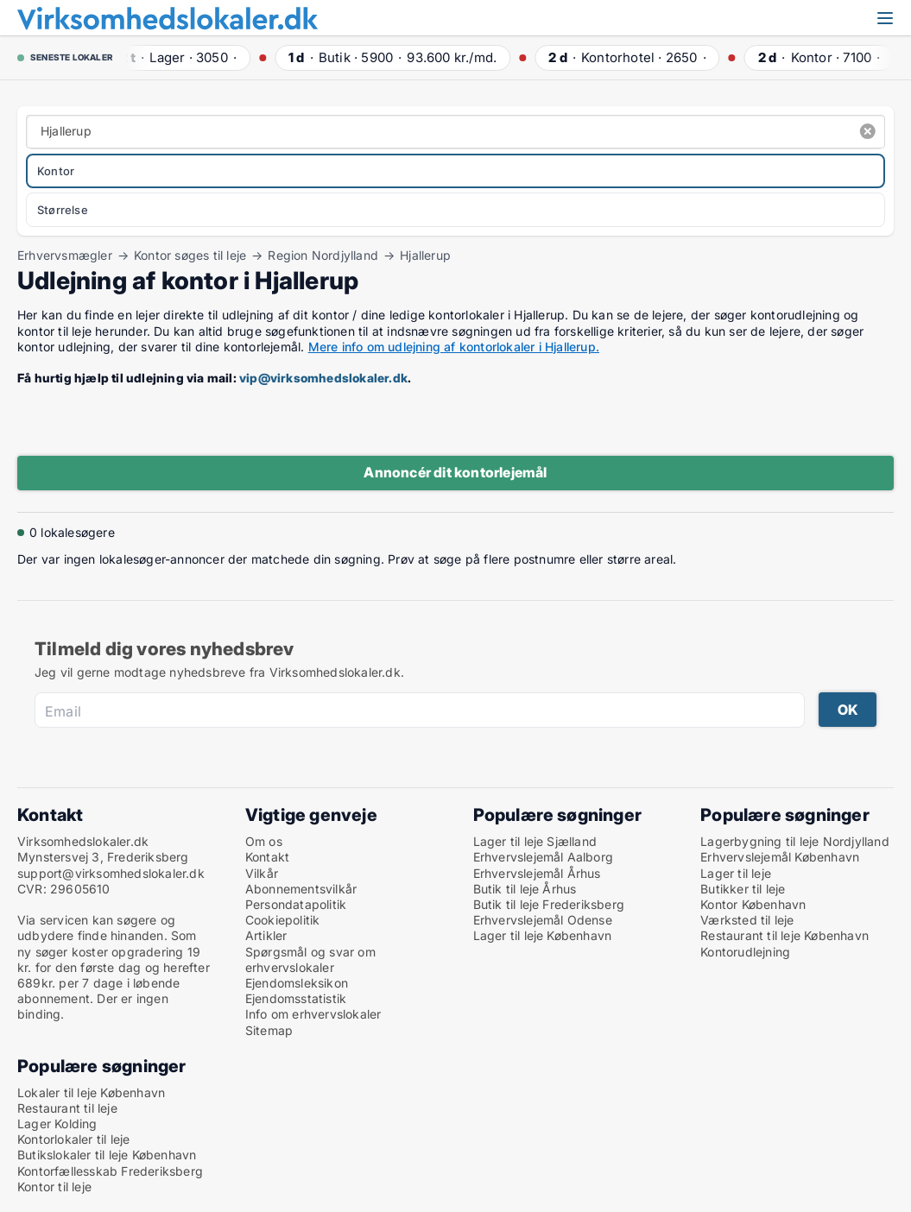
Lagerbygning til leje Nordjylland (794, 841)
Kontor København (753, 904)
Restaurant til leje (67, 1108)
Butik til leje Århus (525, 888)
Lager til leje (735, 873)
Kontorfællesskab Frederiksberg (110, 1171)
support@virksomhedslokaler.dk (111, 873)
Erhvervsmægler (64, 255)
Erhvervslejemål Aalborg (543, 856)
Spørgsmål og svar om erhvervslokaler (310, 959)
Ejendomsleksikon (296, 982)
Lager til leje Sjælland (535, 841)
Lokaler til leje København (91, 1092)
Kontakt (267, 856)
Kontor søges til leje (190, 255)
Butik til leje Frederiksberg (549, 904)
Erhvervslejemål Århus (537, 873)
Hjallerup (425, 255)
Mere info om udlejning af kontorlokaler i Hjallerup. (453, 346)
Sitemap (269, 1030)
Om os (263, 841)
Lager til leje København (542, 935)
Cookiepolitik (282, 919)
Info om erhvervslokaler (313, 1014)
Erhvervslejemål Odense (542, 919)
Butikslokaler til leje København (106, 1154)
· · (177, 57)
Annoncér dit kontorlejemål (455, 472)
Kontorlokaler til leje (73, 1139)
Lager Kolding (57, 1123)
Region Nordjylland (323, 255)
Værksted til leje (747, 919)
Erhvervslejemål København (779, 856)
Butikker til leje (742, 888)
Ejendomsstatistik (295, 998)
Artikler (266, 935)
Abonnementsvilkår (301, 888)
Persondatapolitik (295, 904)
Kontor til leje (54, 1186)
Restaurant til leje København (784, 935)
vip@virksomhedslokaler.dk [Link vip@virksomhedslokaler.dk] (323, 377)
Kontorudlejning (745, 951)
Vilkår (261, 873)
